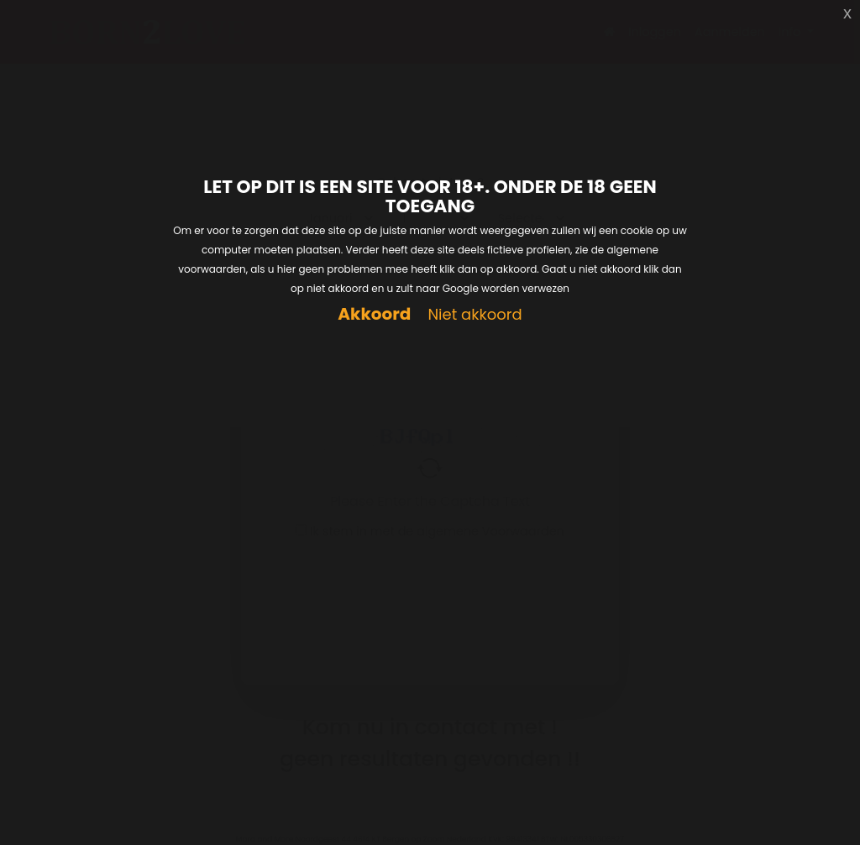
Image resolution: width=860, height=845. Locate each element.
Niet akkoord (474, 315)
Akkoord (374, 314)
